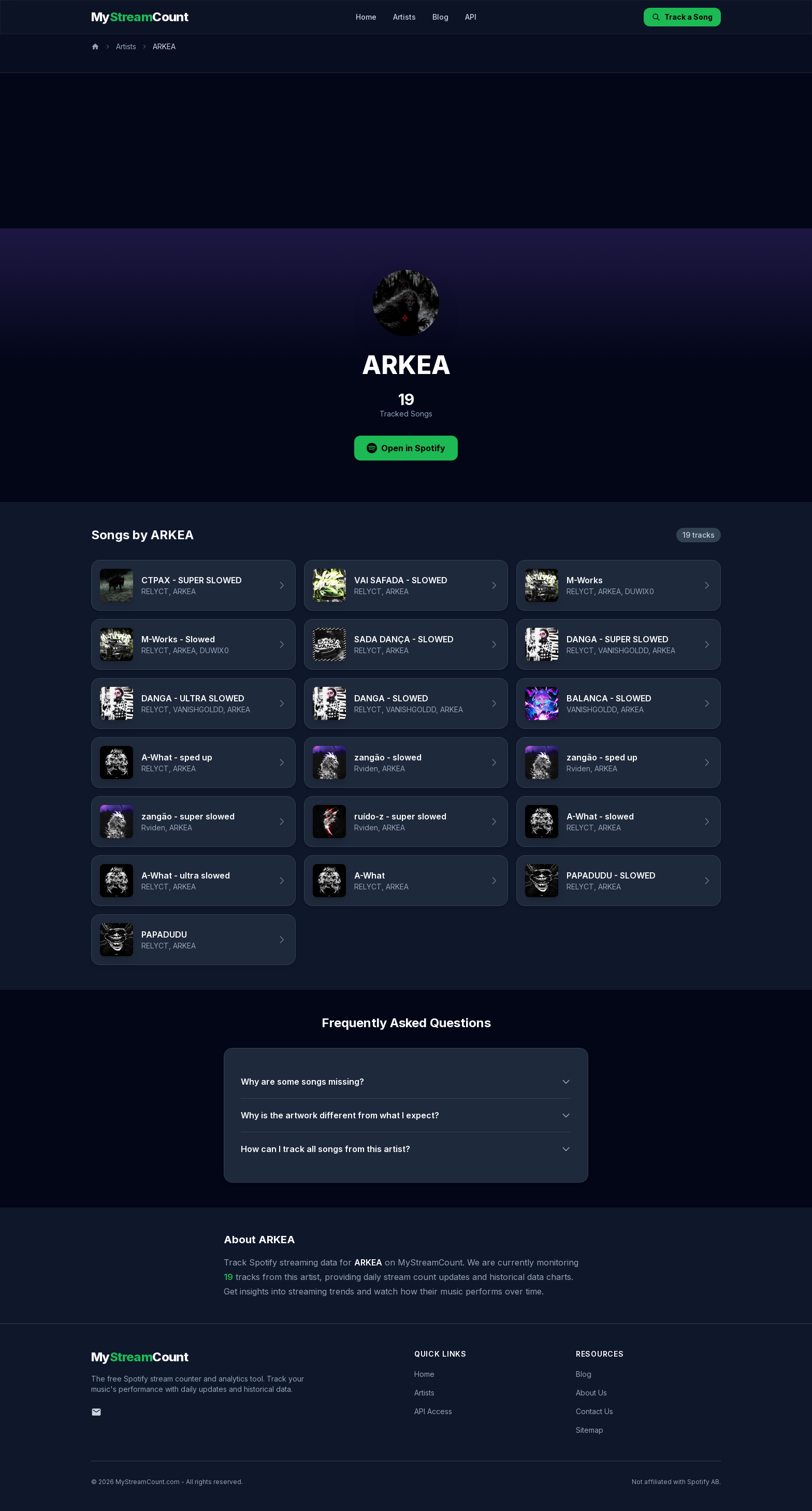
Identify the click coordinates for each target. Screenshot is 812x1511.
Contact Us (594, 1411)
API (470, 16)
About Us (591, 1392)
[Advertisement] (406, 150)
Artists (404, 16)
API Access (433, 1411)
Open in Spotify (406, 448)
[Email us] (96, 1412)
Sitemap (589, 1430)
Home (366, 16)
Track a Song (682, 16)
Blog (440, 16)
